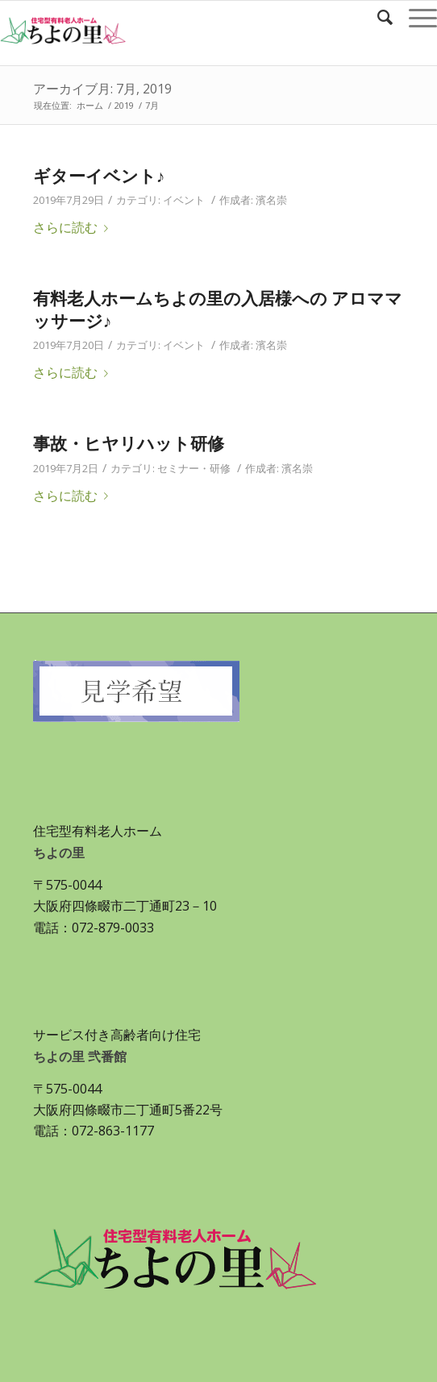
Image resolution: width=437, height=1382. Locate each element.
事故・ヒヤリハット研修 (128, 443)
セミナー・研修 (194, 468)
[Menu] (415, 17)
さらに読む (73, 227)
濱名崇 (271, 200)
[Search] (377, 17)
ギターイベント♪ (99, 175)
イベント (184, 200)
